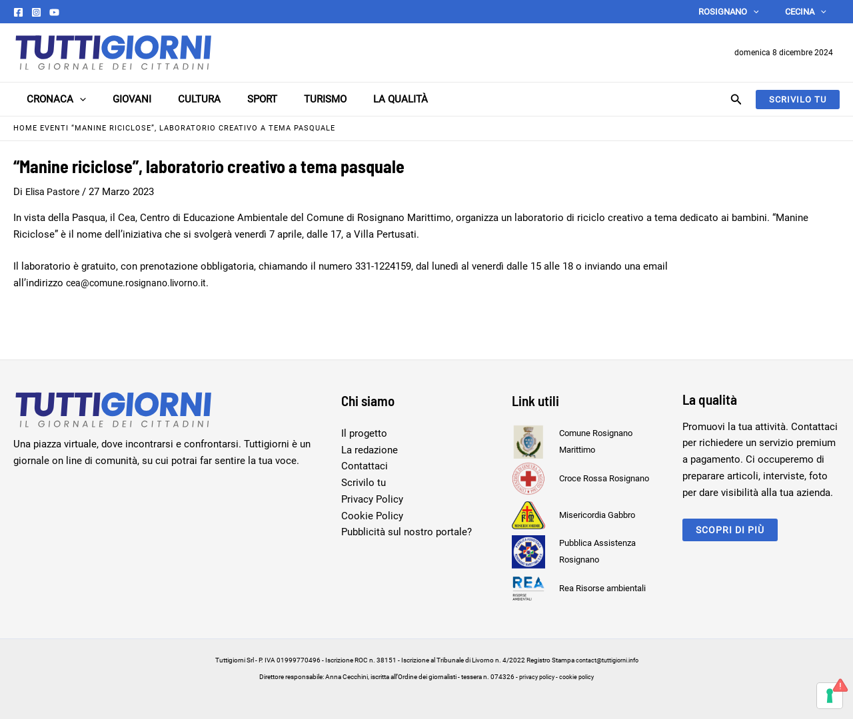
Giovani (112, 99)
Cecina (811, 11)
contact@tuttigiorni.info (607, 660)
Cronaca (43, 99)
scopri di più (732, 530)
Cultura (172, 99)
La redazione (369, 450)
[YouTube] (54, 12)
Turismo (285, 99)
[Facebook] (18, 12)
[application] (767, 11)
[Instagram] (36, 12)
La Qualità (354, 99)
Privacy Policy (372, 499)
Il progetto (364, 433)
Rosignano (742, 11)
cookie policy (579, 676)
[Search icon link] (736, 101)
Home (25, 128)
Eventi (54, 128)
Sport (229, 99)
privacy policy (535, 676)
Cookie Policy (372, 516)
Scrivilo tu (363, 483)
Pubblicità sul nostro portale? (406, 532)
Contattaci (364, 466)
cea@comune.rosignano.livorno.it (141, 283)
